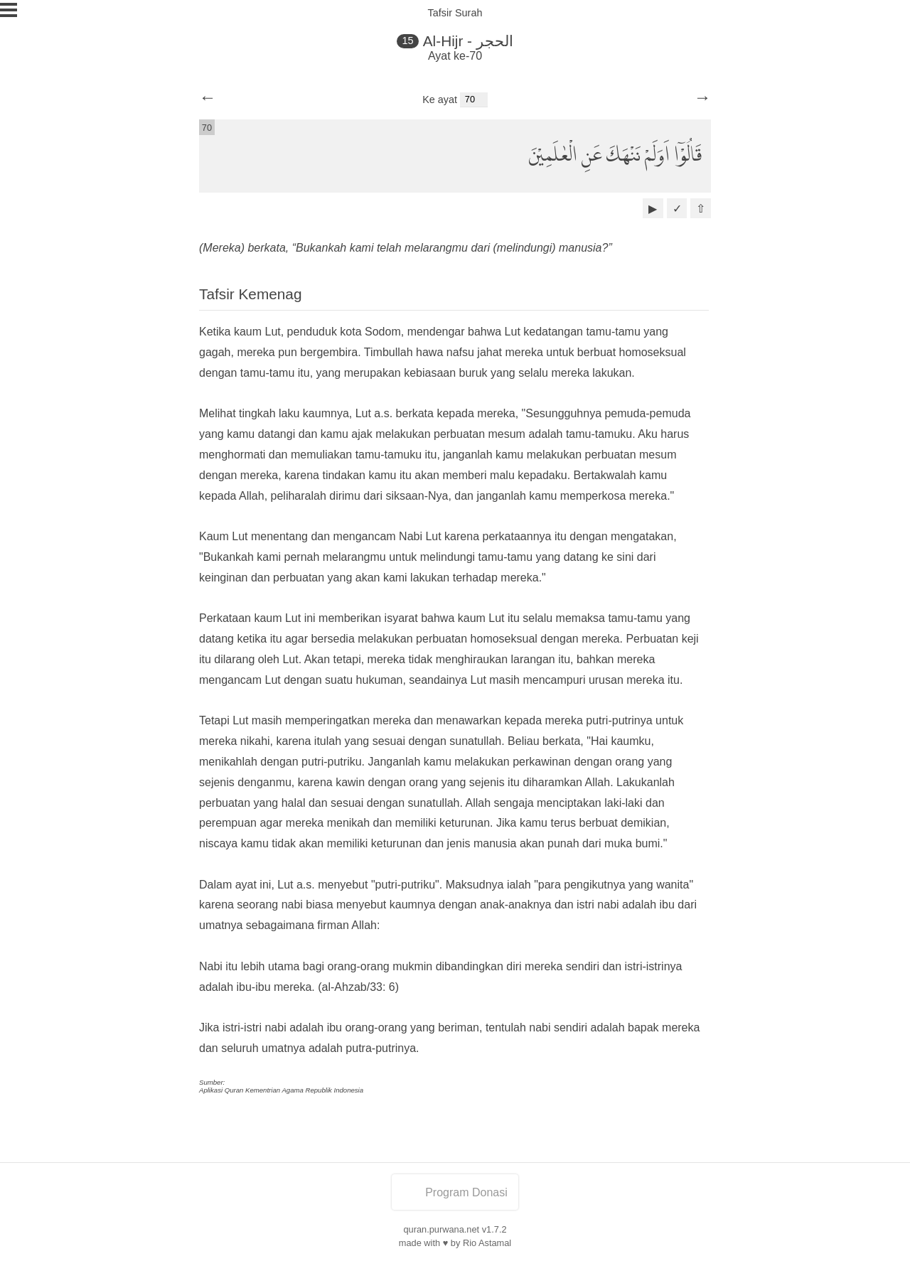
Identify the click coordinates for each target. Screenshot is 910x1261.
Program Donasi (455, 1192)
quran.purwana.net (441, 1229)
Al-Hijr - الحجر (468, 41)
